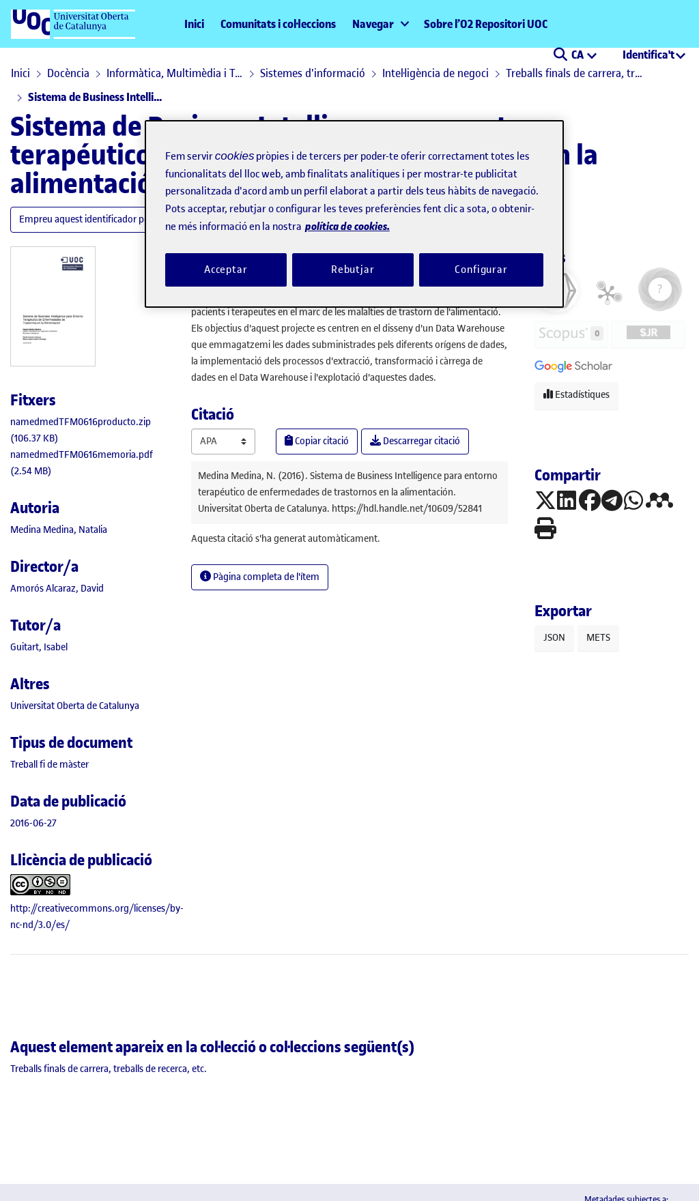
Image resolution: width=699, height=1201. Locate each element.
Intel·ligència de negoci (435, 73)
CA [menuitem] (578, 54)
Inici (194, 23)
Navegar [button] (373, 23)
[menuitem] (380, 24)
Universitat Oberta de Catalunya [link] (74, 705)
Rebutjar (353, 269)
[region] (354, 214)
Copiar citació (317, 441)
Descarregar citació (415, 441)
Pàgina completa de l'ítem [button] (259, 576)
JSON (554, 637)
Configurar (481, 269)
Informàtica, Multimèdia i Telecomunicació (174, 73)
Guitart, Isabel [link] (39, 647)
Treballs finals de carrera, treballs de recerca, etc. (574, 73)
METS (598, 637)
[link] (49, 764)
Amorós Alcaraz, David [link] (57, 588)
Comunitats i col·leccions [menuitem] (278, 23)
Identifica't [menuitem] (648, 54)
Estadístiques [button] (576, 394)
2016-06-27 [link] (33, 823)
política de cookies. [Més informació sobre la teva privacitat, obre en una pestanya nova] (347, 226)
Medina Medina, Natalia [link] (58, 529)
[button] (560, 56)
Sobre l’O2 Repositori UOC (485, 23)
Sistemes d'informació (312, 73)
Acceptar (226, 269)
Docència (68, 73)
